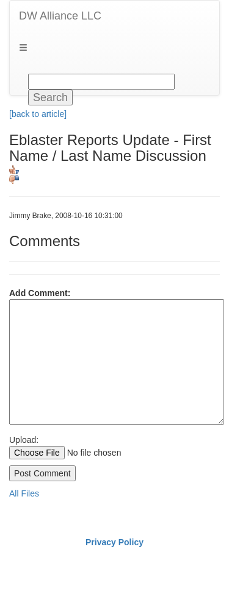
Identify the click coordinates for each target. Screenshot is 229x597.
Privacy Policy (114, 542)
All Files (24, 493)
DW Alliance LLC (60, 16)
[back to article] (38, 114)
